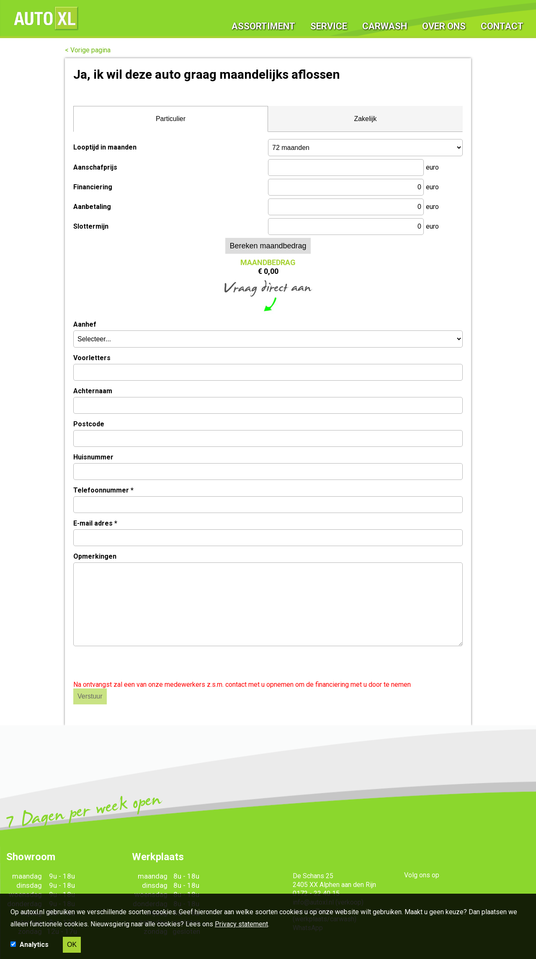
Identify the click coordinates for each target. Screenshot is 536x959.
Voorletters (92, 358)
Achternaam (92, 391)
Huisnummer (93, 457)
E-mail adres (95, 523)
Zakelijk (365, 118)
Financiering (92, 187)
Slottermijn (90, 226)
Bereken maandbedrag (267, 246)
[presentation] (137, 664)
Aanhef (84, 324)
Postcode (88, 424)
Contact (502, 18)
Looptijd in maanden (105, 147)
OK (72, 944)
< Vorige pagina (88, 50)
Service (330, 18)
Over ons (444, 18)
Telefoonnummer (103, 490)
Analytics (35, 945)
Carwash (385, 18)
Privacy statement (241, 924)
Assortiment (265, 18)
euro (432, 167)
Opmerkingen (94, 556)
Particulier (171, 118)
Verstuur (90, 696)
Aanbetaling (92, 207)
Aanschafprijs (95, 167)
